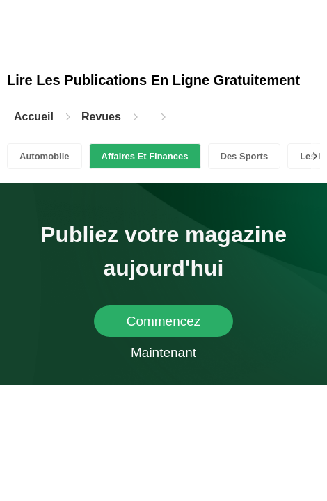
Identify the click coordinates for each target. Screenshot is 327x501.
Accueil (34, 116)
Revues (101, 116)
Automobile (44, 156)
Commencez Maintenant (164, 325)
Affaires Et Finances (145, 156)
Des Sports (245, 156)
